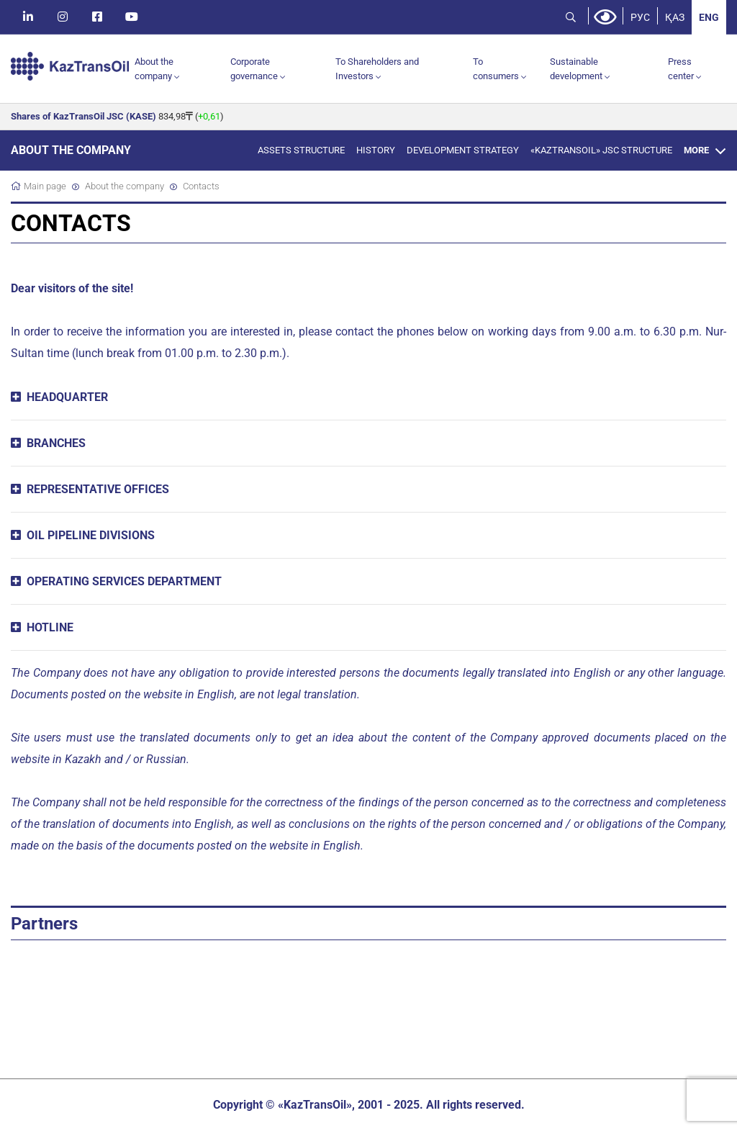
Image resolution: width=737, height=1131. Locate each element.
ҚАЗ (674, 17)
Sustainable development (576, 68)
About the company (154, 68)
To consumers (496, 68)
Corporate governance (254, 68)
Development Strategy (463, 150)
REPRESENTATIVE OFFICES (98, 489)
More (696, 150)
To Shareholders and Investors (377, 68)
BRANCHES (56, 443)
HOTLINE (50, 627)
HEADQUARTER (67, 397)
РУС (640, 17)
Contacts (201, 186)
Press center (681, 68)
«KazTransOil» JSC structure (601, 150)
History (375, 150)
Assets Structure (301, 150)
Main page (45, 186)
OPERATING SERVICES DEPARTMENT (124, 581)
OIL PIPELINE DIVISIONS (91, 535)
